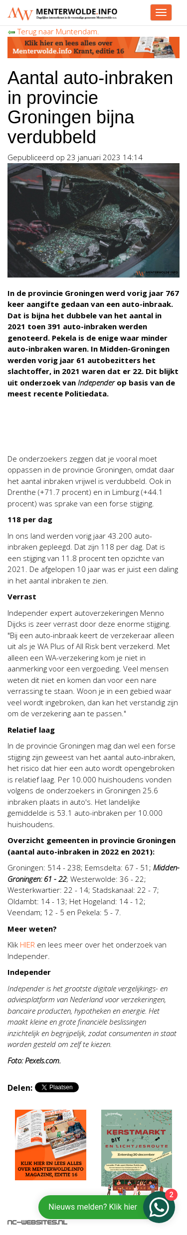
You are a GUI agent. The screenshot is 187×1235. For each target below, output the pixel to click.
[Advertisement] (87, 432)
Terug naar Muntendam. (53, 31)
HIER (27, 945)
